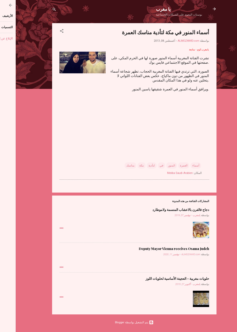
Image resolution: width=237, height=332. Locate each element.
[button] (46, 31)
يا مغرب (147, 9)
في (146, 165)
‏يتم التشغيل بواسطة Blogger (118, 322)
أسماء (180, 165)
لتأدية (136, 165)
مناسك (115, 165)
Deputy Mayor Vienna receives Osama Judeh (158, 248)
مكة (126, 165)
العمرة (168, 165)
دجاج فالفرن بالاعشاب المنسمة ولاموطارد (165, 209)
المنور (155, 165)
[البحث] (38, 10)
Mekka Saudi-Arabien (164, 173)
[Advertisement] (119, 120)
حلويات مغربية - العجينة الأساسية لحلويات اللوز (161, 278)
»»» (46, 228)
